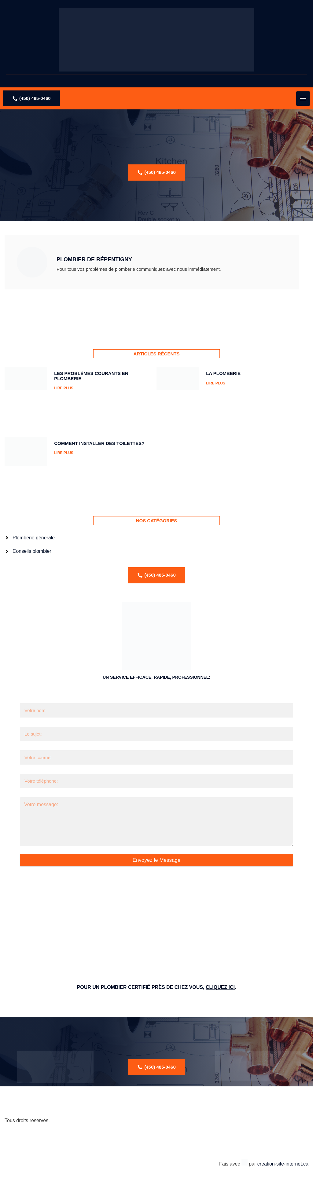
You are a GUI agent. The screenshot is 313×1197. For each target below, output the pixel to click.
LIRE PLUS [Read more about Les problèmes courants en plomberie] (63, 388)
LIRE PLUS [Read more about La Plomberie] (215, 383)
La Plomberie (223, 373)
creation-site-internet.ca (282, 1164)
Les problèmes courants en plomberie (91, 376)
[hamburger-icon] (303, 98)
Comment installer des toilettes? (99, 443)
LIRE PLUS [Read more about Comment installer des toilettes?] (63, 453)
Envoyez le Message (157, 860)
